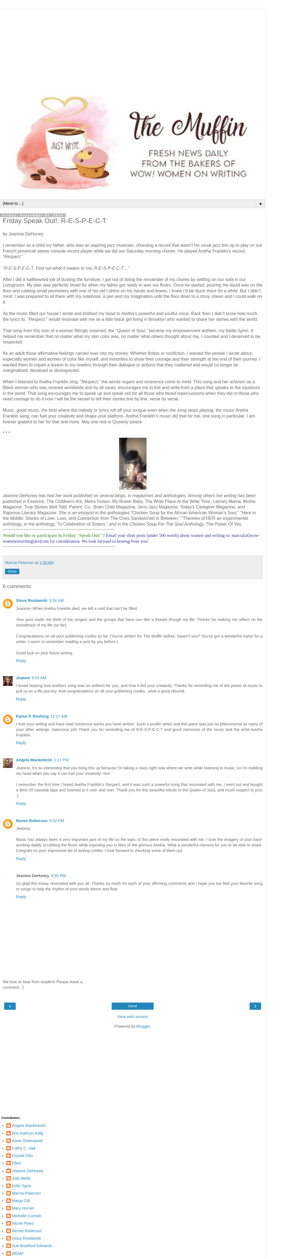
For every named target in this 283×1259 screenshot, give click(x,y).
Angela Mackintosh (34, 760)
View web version (132, 1016)
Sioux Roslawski (32, 600)
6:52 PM (56, 821)
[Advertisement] (132, 47)
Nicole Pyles (23, 1223)
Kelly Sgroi (21, 1186)
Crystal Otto (22, 1155)
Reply (21, 661)
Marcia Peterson (26, 1193)
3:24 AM (56, 600)
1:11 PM (61, 760)
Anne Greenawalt (27, 1141)
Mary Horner (23, 1208)
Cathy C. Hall (23, 1148)
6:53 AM (39, 678)
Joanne (23, 678)
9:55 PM (58, 876)
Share (12, 571)
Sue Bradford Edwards (32, 1246)
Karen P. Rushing (32, 716)
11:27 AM (58, 716)
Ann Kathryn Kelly (27, 1133)
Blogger (143, 1026)
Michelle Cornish (26, 1216)
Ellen (16, 1163)
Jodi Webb (21, 1178)
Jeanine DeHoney (27, 1171)
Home (132, 1006)
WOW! (17, 1253)
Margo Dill (21, 1200)
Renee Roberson (32, 821)
